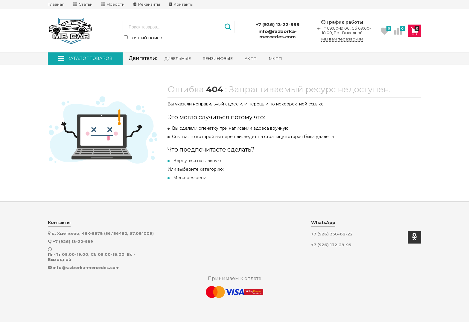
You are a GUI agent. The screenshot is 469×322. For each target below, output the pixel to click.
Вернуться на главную (197, 160)
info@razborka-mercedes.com (277, 34)
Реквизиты (146, 4)
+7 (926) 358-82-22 (332, 234)
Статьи (82, 4)
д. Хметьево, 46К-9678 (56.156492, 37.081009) (102, 233)
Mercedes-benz (189, 177)
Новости (112, 4)
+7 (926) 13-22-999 (277, 24)
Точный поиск (143, 37)
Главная (56, 4)
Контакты (181, 4)
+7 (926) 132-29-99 (331, 245)
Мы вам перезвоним (342, 39)
